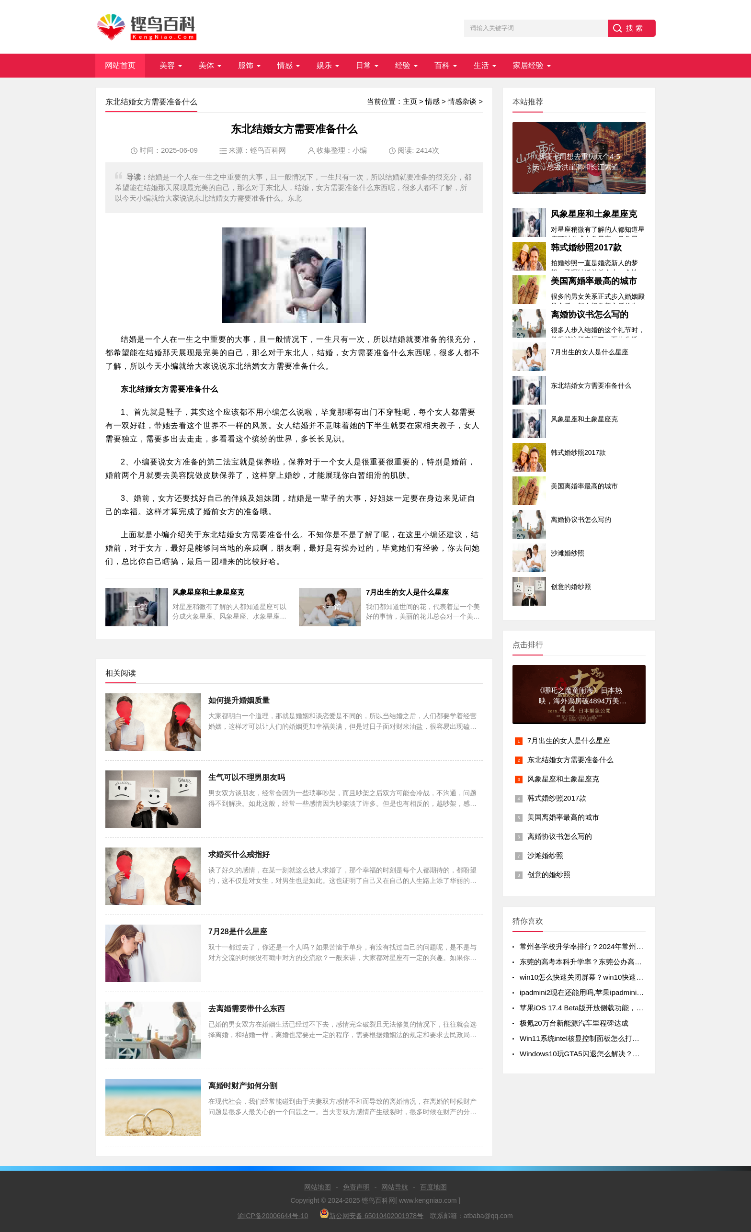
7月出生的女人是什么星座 (568, 740)
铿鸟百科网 (268, 150)
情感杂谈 (462, 101)
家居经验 (528, 65)
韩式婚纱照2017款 (586, 247)
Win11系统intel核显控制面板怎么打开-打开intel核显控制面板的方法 (627, 1038)
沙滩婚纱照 (545, 855)
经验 (402, 65)
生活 (481, 65)
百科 (442, 65)
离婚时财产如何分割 (242, 1086)
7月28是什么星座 (237, 931)
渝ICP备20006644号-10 (273, 1216)
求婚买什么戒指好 (239, 854)
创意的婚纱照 (548, 874)
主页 (410, 101)
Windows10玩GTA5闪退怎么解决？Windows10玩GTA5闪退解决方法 (629, 1054)
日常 (363, 65)
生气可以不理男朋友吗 (246, 777)
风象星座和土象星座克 (594, 214)
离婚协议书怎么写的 (589, 314)
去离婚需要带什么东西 (246, 1009)
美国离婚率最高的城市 (594, 281)
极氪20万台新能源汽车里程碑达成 (574, 1023)
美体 (206, 65)
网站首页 (120, 65)
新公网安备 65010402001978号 (371, 1214)
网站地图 (317, 1187)
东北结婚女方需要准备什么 (570, 760)
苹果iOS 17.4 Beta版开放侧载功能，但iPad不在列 (599, 1008)
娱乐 (324, 65)
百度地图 (433, 1187)
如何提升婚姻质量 (239, 700)
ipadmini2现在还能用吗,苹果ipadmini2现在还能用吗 (602, 992)
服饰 (245, 65)
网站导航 (394, 1187)
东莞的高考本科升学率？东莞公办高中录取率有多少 (602, 962)
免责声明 (356, 1187)
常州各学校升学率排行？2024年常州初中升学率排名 (603, 946)
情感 (285, 65)
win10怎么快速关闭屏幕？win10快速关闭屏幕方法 (599, 977)
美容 (167, 65)
